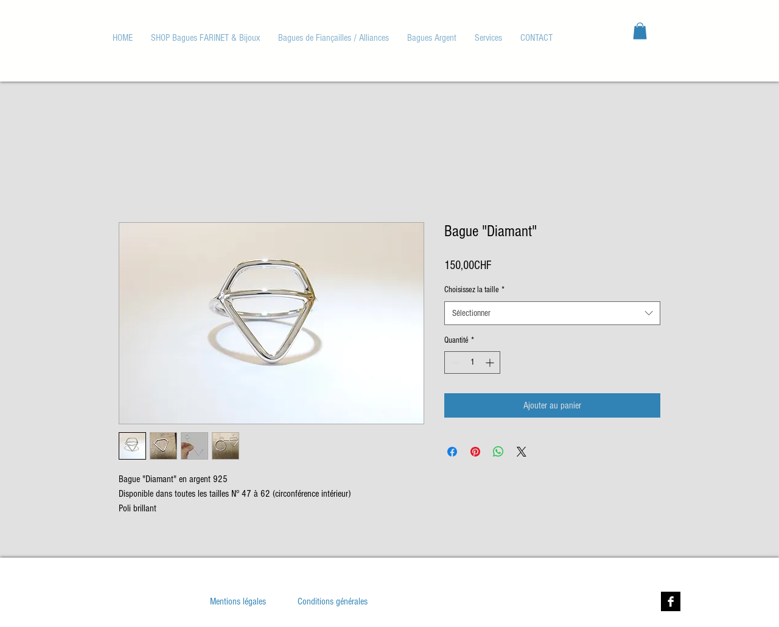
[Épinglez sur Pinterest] (475, 451)
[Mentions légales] (238, 601)
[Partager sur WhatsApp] (498, 451)
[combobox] (552, 313)
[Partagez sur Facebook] (452, 451)
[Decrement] (453, 362)
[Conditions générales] (332, 601)
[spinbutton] (472, 362)
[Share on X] (521, 451)
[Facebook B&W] (670, 601)
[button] (333, 37)
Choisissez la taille (474, 290)
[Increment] (490, 362)
